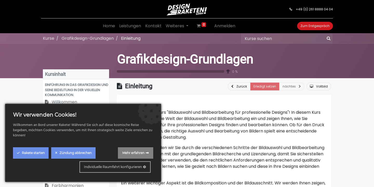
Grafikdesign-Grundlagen (185, 59)
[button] (76, 89)
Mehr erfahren (133, 153)
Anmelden (224, 26)
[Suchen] (327, 38)
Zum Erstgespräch (313, 26)
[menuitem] (109, 26)
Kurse (48, 38)
